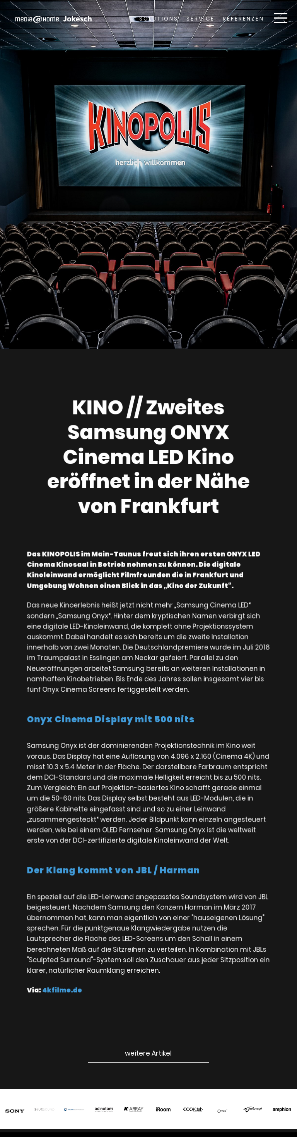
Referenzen (243, 18)
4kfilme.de (64, 982)
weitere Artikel (148, 1053)
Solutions (158, 18)
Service (200, 18)
